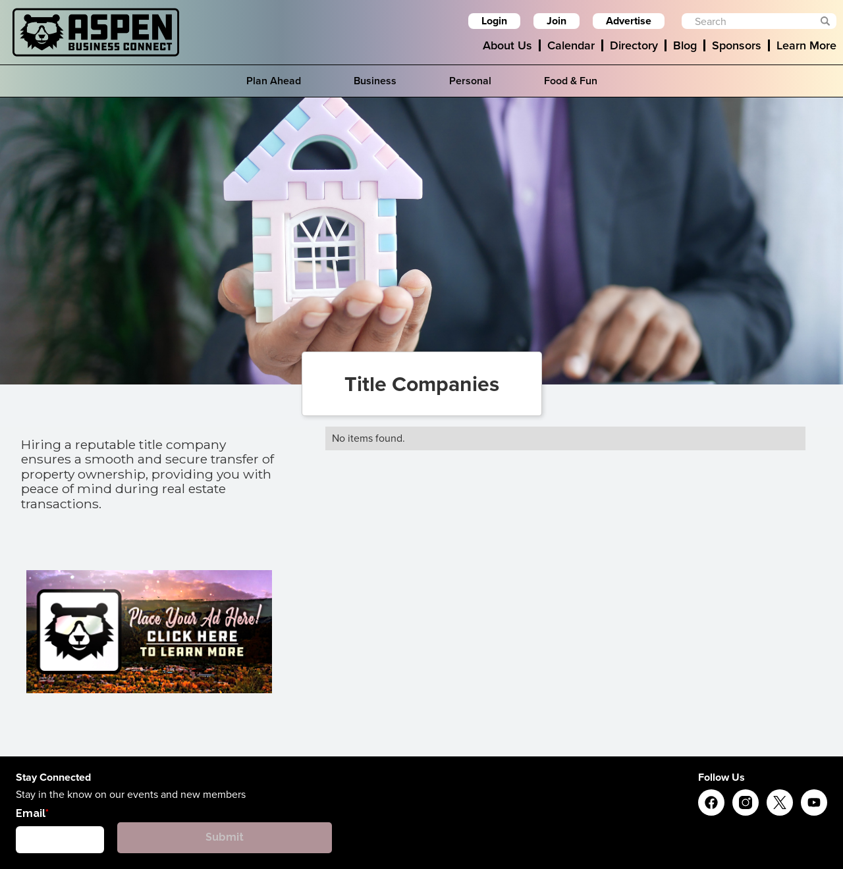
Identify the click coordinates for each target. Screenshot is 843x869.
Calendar (571, 45)
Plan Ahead (273, 80)
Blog (685, 45)
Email (30, 813)
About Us (507, 45)
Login (494, 20)
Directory (634, 45)
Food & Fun (570, 80)
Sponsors (736, 45)
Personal (470, 80)
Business (375, 80)
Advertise (628, 20)
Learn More (806, 45)
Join (556, 20)
